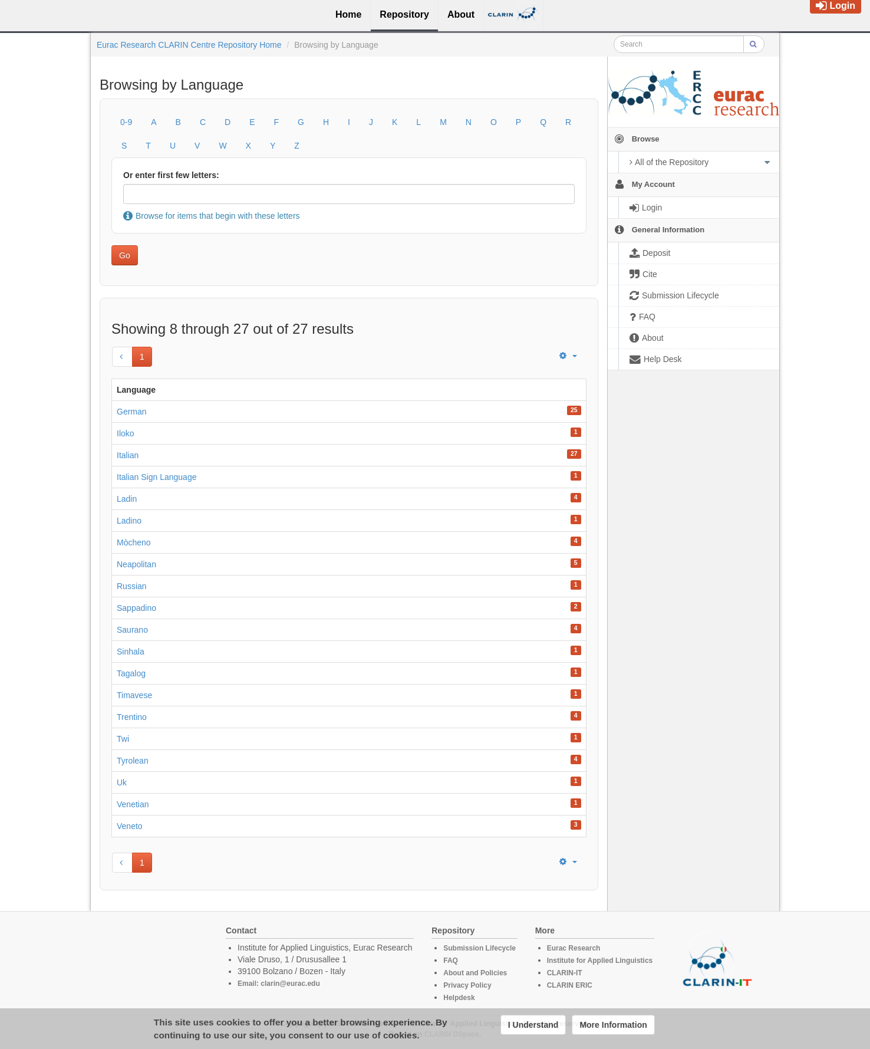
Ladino (129, 520)
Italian (128, 455)
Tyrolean (133, 760)
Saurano (132, 629)
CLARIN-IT (564, 973)
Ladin (127, 499)
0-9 (126, 122)
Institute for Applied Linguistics (600, 960)
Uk (122, 782)
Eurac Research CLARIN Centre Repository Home (189, 45)
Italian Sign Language (156, 477)
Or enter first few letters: (171, 175)
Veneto (130, 826)
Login (835, 6)
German (132, 411)
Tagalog (131, 673)
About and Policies (475, 973)
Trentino (132, 717)
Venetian (133, 804)
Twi (123, 739)
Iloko (125, 433)
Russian (132, 586)
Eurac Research (574, 948)
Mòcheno (134, 542)
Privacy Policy (467, 985)
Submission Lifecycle (479, 948)
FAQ (450, 960)
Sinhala (130, 651)
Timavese (134, 695)
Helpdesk (458, 998)
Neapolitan (136, 564)
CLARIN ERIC (569, 985)
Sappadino (136, 608)
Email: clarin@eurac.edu (279, 983)
